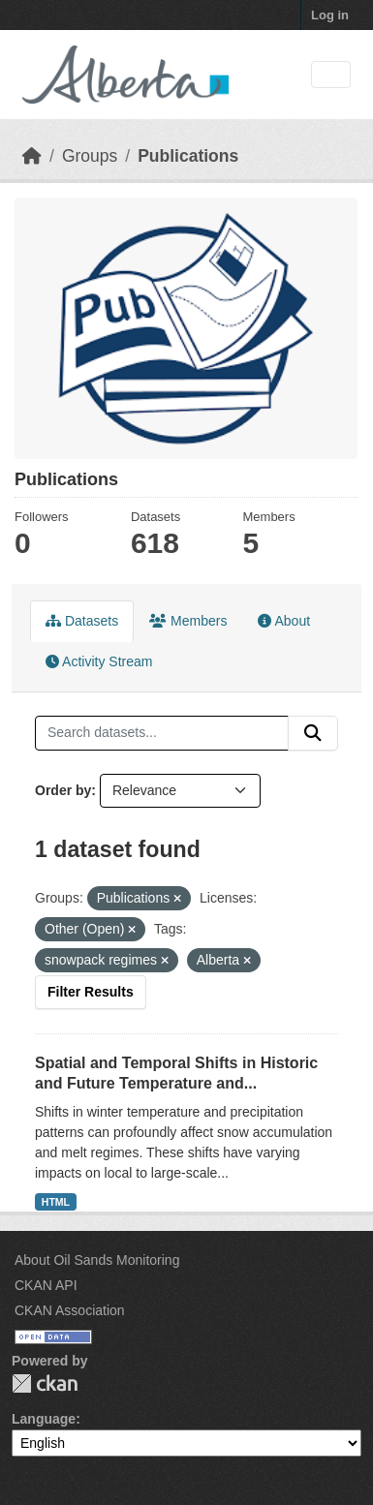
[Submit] (313, 733)
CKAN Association (70, 1310)
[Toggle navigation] (331, 75)
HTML (56, 1202)
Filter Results (90, 991)
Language (44, 1419)
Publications (188, 156)
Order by (63, 790)
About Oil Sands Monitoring (97, 1260)
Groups (89, 156)
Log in (330, 15)
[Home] (32, 156)
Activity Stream (99, 661)
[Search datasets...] (162, 733)
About (284, 621)
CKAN (45, 1383)
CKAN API (46, 1285)
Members (188, 621)
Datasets (82, 621)
